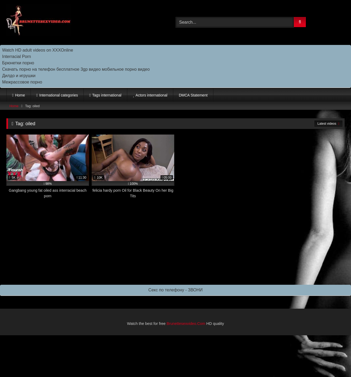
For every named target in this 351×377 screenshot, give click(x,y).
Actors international (151, 95)
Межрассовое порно (22, 82)
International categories (58, 95)
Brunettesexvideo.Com (186, 323)
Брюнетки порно (18, 63)
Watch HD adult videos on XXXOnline (37, 50)
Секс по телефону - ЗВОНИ (175, 290)
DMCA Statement (193, 95)
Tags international (106, 95)
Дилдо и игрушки (18, 75)
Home (20, 95)
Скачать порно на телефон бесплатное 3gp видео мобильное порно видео (76, 69)
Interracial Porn (16, 56)
